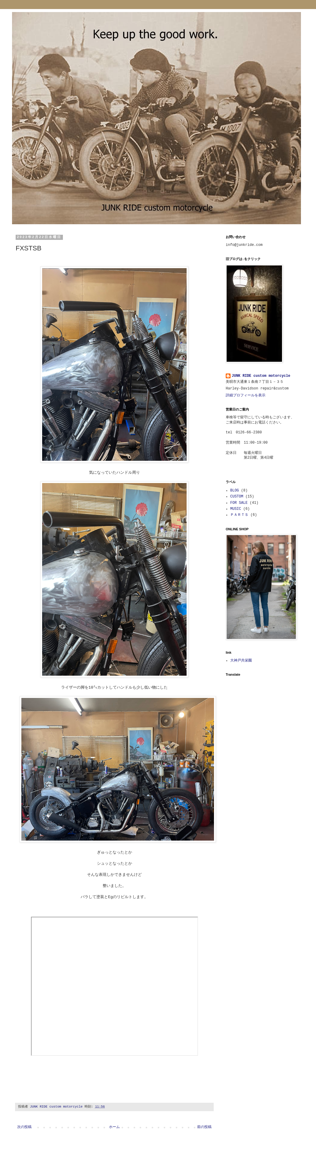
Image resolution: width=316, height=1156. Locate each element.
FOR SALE (239, 503)
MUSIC (235, 509)
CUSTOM (236, 496)
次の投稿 (24, 1127)
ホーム (114, 1127)
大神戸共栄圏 (241, 661)
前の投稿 (204, 1127)
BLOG (234, 490)
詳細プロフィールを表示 (245, 395)
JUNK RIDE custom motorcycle (261, 376)
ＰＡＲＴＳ (239, 515)
